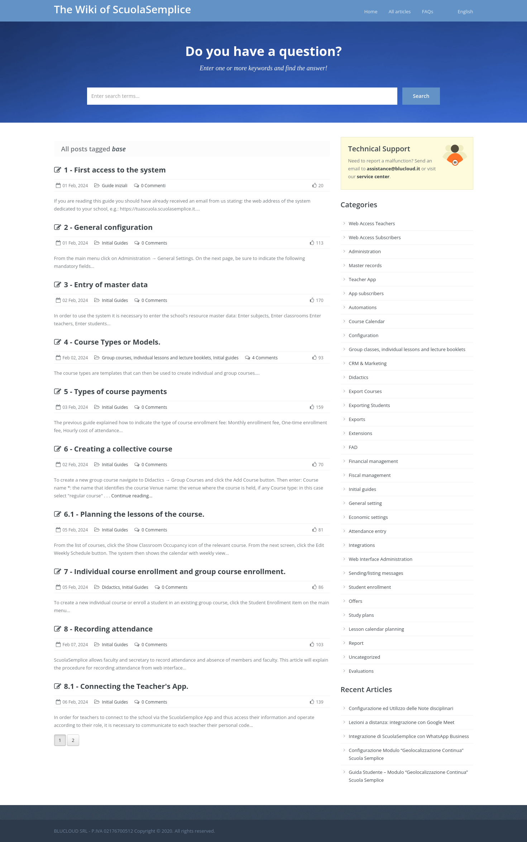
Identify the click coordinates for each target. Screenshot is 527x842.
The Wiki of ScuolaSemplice (122, 9)
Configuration (364, 335)
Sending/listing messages (376, 573)
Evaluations (361, 671)
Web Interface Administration (381, 559)
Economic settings (368, 517)
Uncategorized (364, 657)
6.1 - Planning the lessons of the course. (129, 514)
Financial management (373, 461)
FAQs (427, 11)
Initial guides (226, 358)
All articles (400, 11)
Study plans (361, 615)
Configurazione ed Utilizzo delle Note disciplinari (401, 708)
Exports (357, 419)
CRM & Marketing (368, 363)
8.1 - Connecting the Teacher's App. (121, 686)
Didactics (111, 587)
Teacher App (362, 279)
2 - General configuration (103, 227)
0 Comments (154, 243)
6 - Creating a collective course (113, 449)
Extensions (360, 433)
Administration (365, 251)
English (465, 11)
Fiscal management (370, 475)
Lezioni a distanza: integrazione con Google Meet (402, 722)
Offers (356, 601)
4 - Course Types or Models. (107, 342)
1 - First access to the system (110, 170)
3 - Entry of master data (101, 284)
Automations (363, 307)
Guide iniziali (114, 186)
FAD (353, 447)
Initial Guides (115, 243)
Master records (365, 265)
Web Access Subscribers (375, 237)
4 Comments (265, 358)
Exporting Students (369, 405)
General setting (365, 503)
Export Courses (365, 391)
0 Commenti (153, 186)
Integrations (362, 545)
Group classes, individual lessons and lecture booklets (407, 349)
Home (371, 11)
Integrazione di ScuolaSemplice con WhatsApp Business (409, 736)
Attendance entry (368, 531)
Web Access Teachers (372, 223)
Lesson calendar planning (376, 629)
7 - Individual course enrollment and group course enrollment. (170, 571)
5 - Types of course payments (110, 391)
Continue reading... (132, 495)
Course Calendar (367, 321)
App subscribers (366, 293)
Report (356, 643)
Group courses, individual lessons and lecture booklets (156, 358)
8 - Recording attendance (103, 629)
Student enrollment (370, 587)
